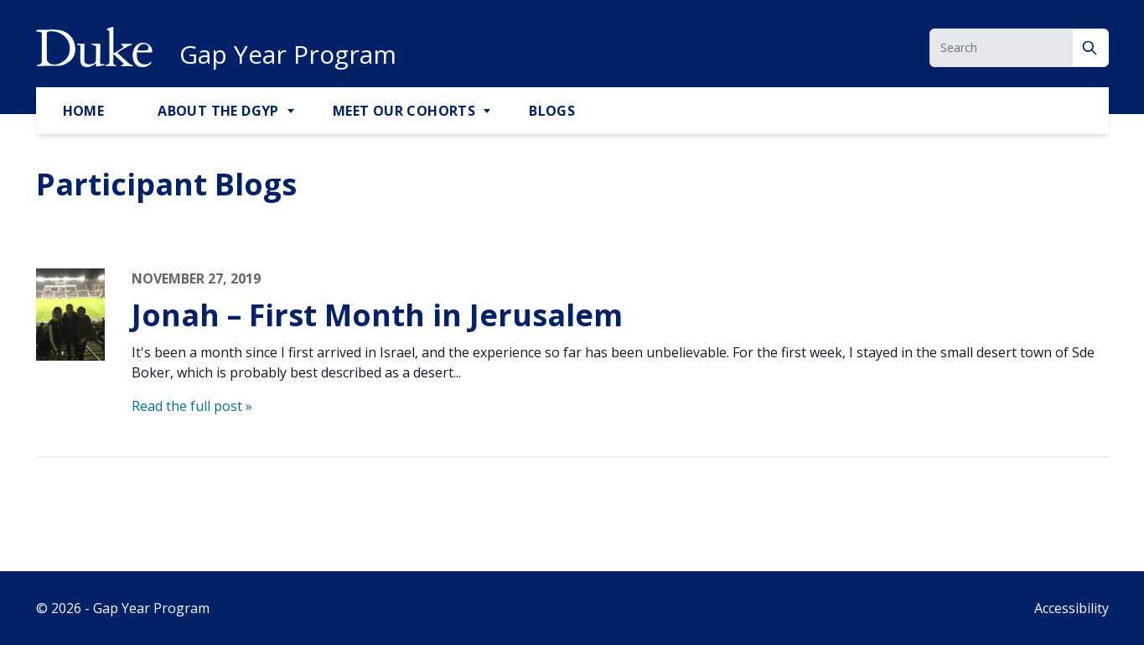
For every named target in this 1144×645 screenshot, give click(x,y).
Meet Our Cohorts (404, 110)
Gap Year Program (287, 54)
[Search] (1091, 47)
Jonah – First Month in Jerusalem (377, 315)
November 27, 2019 (196, 278)
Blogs (552, 110)
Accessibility (1071, 608)
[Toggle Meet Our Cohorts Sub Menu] (488, 111)
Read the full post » (192, 406)
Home (84, 110)
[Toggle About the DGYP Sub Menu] (292, 111)
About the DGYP (218, 110)
